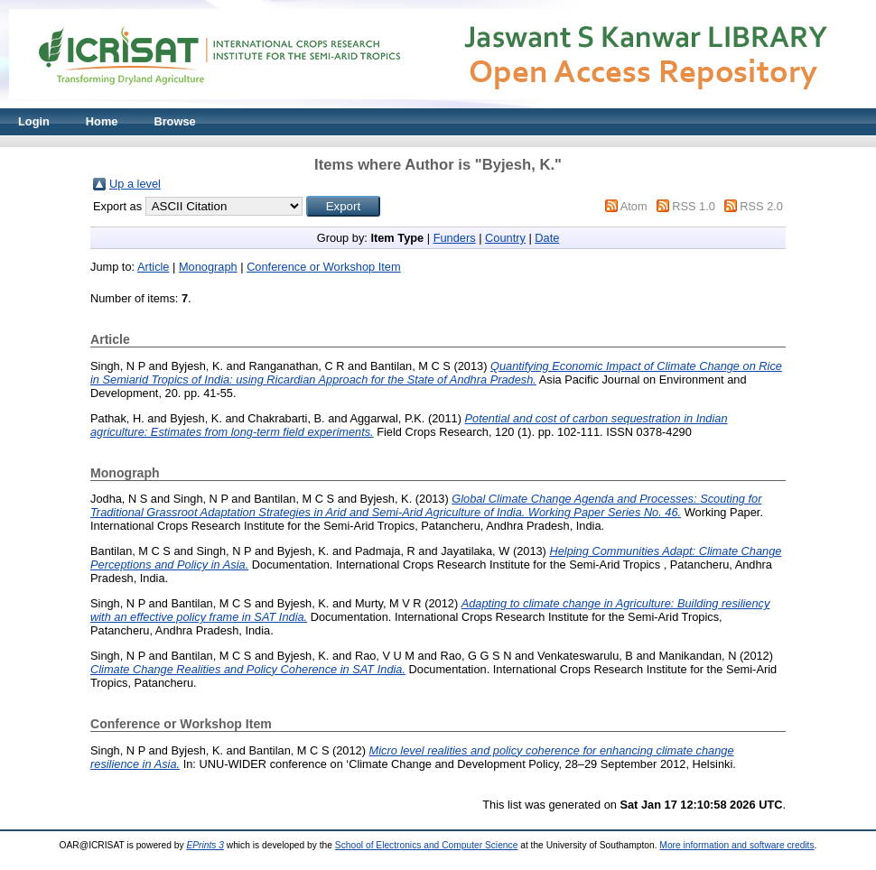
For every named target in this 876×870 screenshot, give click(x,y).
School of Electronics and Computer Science (426, 845)
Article (153, 266)
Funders (454, 238)
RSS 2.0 (761, 206)
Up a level (135, 183)
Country (505, 238)
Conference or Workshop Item (323, 266)
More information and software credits (736, 845)
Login (34, 121)
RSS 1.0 (693, 206)
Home (102, 121)
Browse (174, 121)
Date (547, 238)
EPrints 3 (205, 845)
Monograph (208, 266)
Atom (634, 206)
